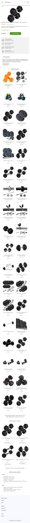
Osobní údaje (3, 510)
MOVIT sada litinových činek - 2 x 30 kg (22, 459)
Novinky (2, 500)
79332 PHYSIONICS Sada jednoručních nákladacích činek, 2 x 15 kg (8, 256)
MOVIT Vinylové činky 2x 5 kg (8, 350)
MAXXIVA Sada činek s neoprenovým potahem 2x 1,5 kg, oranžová (8, 85)
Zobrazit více (6, 64)
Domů (2, 5)
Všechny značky (4, 498)
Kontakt (2, 516)
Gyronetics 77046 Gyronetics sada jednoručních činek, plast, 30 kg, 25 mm (21, 389)
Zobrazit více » (12, 27)
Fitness (9, 5)
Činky (17, 5)
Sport (7, 5)
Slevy (2, 502)
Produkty (5, 5)
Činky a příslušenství (13, 5)
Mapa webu (3, 508)
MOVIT (2, 27)
